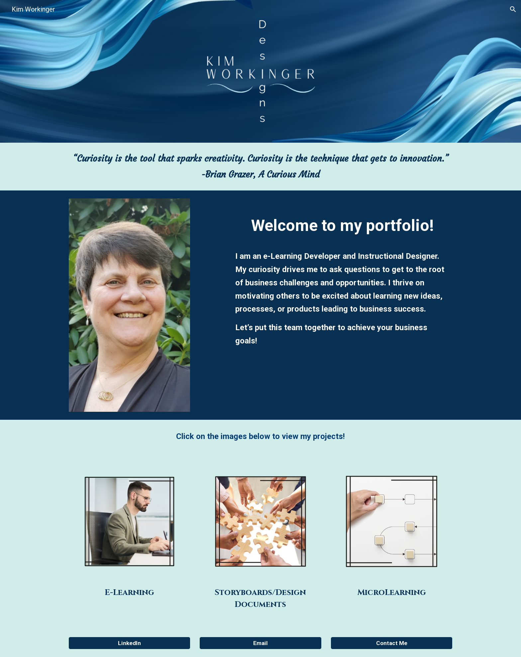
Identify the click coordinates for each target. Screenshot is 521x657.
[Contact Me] (391, 643)
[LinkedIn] (129, 643)
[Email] (260, 643)
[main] (260, 167)
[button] (513, 9)
